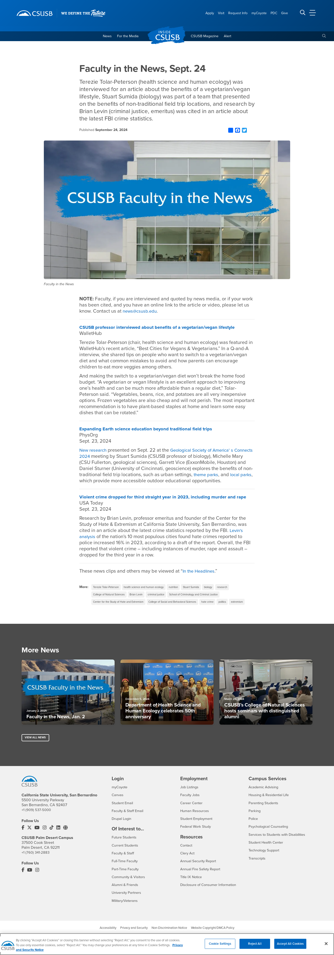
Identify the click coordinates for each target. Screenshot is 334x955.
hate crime (223, 610)
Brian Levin (142, 602)
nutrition (185, 594)
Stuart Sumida (206, 594)
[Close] (326, 946)
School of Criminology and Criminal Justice (208, 602)
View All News (36, 755)
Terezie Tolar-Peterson (108, 594)
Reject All (254, 947)
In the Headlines (200, 578)
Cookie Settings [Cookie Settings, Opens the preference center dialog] (220, 947)
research (241, 594)
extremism (100, 618)
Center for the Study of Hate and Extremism (122, 610)
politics (240, 610)
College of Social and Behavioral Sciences (183, 610)
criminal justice (165, 602)
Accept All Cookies (290, 947)
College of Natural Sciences (111, 602)
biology (225, 594)
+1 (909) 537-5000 (37, 828)
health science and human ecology (152, 594)
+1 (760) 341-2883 (36, 870)
